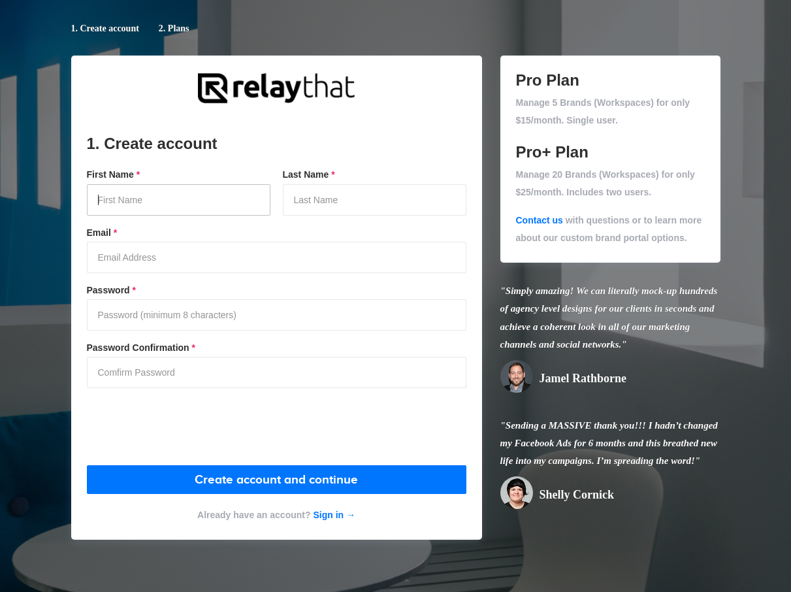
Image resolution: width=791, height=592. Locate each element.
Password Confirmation (141, 347)
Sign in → (333, 515)
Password (111, 290)
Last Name (309, 174)
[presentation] (186, 427)
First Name (113, 174)
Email (102, 232)
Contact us (539, 220)
